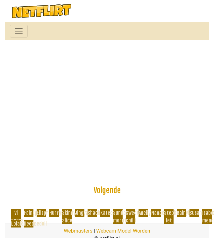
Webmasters (78, 231)
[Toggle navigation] (19, 31)
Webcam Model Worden (123, 231)
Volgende (107, 190)
